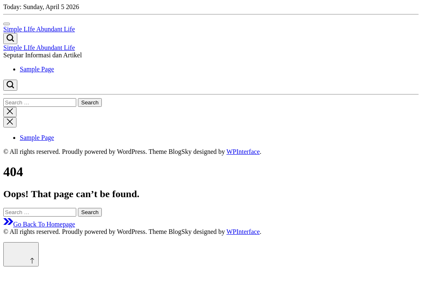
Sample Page (37, 69)
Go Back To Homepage (39, 224)
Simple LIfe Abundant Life (39, 29)
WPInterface (243, 151)
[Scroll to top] (21, 254)
